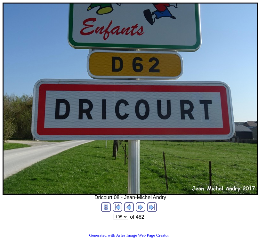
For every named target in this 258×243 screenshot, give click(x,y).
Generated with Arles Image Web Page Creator (129, 235)
